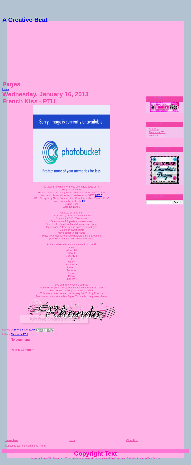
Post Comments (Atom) (34, 445)
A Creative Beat (24, 19)
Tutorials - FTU (157, 132)
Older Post (132, 440)
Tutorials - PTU (19, 334)
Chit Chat (154, 129)
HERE (98, 195)
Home (5, 89)
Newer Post (11, 440)
